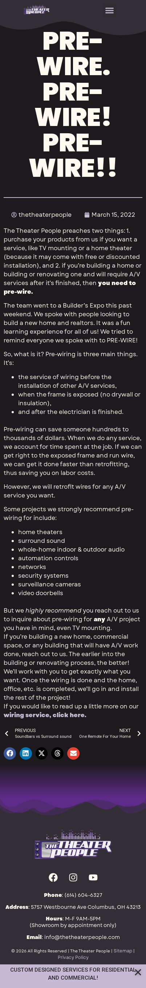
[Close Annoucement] (138, 972)
